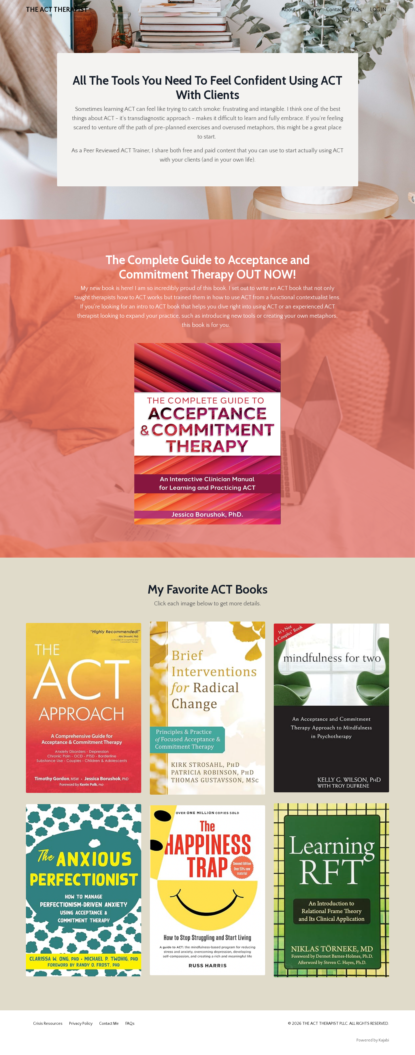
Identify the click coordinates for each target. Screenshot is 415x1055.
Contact (335, 10)
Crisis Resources (48, 1023)
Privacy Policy (81, 1023)
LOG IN (378, 10)
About (289, 10)
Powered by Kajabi (372, 1040)
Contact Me (109, 1023)
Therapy (310, 10)
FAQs (355, 10)
